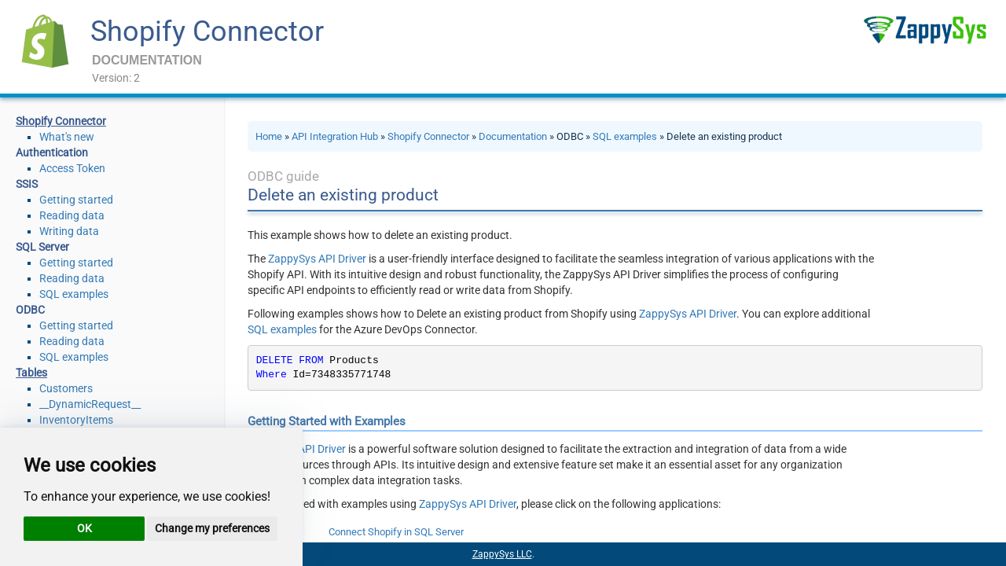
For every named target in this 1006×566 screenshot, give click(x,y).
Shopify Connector (207, 31)
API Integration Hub (335, 136)
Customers (66, 388)
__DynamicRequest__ (90, 404)
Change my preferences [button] (212, 528)
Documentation (513, 136)
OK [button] (84, 528)
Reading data (72, 215)
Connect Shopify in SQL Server (396, 532)
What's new (66, 136)
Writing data (69, 231)
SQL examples (73, 294)
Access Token (72, 168)
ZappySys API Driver (317, 258)
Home (268, 136)
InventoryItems (76, 419)
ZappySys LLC (502, 554)
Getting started (76, 199)
